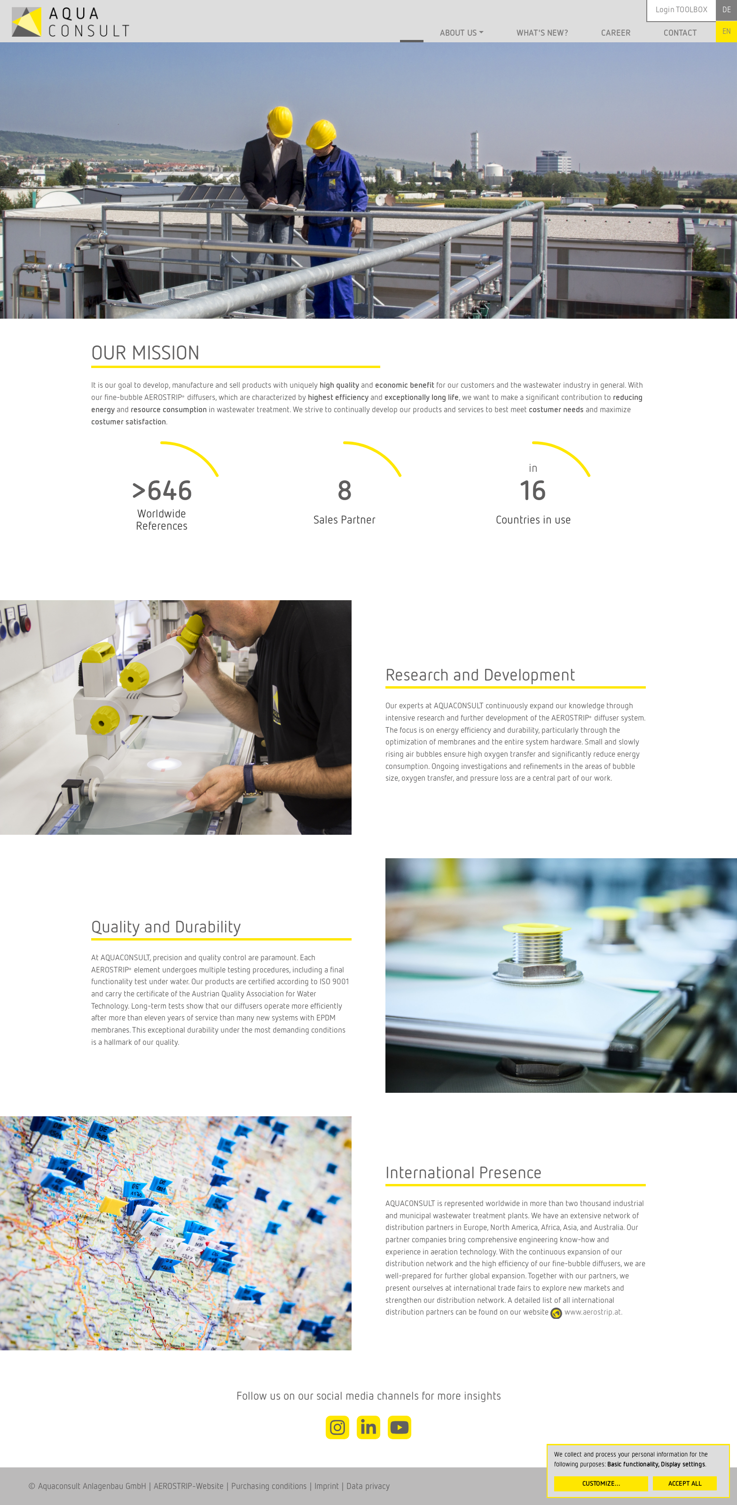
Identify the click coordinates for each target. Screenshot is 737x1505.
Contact (680, 33)
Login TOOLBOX (681, 10)
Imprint (325, 1486)
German (726, 10)
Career (616, 33)
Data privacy (368, 1486)
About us (458, 33)
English (726, 31)
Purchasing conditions (269, 1486)
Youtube (399, 1430)
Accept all (685, 1484)
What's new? (542, 33)
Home (411, 34)
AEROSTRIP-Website (189, 1486)
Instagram (337, 1430)
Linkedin (368, 1430)
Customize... (601, 1484)
